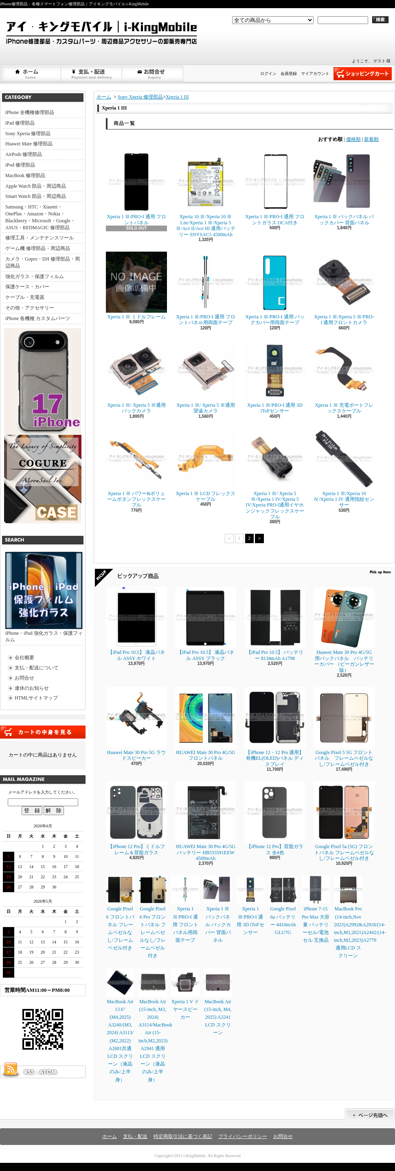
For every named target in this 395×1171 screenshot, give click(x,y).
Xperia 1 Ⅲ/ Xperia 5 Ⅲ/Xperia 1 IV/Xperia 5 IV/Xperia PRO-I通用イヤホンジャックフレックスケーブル (274, 474)
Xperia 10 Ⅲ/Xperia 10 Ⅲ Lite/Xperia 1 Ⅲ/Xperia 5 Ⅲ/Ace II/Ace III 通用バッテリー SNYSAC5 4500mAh (205, 194)
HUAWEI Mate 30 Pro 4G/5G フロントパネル (205, 724)
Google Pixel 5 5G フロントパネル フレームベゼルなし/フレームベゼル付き (344, 727)
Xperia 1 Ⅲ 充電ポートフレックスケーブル (344, 377)
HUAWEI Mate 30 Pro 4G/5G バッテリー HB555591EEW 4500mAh (205, 821)
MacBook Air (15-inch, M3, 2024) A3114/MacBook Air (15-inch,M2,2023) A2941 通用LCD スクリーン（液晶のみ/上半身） (155, 1025)
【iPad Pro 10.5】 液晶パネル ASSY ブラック (205, 624)
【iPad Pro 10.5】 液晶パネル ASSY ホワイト (136, 624)
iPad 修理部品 (20, 123)
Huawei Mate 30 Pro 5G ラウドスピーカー (136, 724)
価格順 (353, 139)
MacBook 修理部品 (25, 175)
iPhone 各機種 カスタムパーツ (37, 318)
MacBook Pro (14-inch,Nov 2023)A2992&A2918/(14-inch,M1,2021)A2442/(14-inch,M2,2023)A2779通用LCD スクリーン (360, 916)
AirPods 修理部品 (23, 154)
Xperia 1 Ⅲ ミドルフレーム (136, 286)
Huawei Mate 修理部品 (29, 144)
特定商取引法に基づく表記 (183, 1136)
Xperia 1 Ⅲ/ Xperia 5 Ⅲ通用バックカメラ (136, 377)
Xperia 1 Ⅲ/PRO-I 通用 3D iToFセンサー (274, 377)
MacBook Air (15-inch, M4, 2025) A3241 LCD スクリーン (218, 1002)
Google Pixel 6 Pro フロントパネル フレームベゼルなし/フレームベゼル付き (152, 916)
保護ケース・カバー (27, 286)
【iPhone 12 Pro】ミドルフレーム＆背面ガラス (136, 818)
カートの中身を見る (43, 732)
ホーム (30, 73)
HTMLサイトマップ (36, 698)
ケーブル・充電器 (24, 297)
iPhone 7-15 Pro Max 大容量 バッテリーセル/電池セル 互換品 (315, 909)
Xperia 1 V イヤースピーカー (185, 994)
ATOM (48, 1072)
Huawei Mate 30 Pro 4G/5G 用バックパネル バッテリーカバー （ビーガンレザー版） (344, 630)
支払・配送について (92, 73)
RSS (29, 1072)
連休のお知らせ (32, 688)
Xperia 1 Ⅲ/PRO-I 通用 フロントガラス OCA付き (274, 188)
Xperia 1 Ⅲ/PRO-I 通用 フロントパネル (136, 188)
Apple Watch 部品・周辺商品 (35, 186)
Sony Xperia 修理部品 (27, 133)
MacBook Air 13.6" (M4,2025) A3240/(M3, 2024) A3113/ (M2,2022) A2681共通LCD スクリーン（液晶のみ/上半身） (120, 1025)
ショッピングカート (363, 73)
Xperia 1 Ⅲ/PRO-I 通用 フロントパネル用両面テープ (205, 288)
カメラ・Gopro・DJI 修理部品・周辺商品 (42, 262)
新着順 (371, 139)
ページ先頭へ (370, 1114)
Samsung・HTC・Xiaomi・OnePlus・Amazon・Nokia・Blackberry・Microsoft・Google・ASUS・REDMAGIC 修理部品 (40, 217)
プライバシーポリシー (242, 1136)
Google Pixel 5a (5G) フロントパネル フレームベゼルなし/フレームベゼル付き (344, 821)
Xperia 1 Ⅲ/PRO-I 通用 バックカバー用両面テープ (274, 288)
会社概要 (24, 657)
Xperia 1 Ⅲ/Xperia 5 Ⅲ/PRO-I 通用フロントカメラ (344, 288)
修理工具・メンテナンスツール (39, 238)
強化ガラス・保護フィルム (34, 276)
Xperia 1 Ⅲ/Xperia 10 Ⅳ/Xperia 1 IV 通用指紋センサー (344, 468)
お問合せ (153, 73)
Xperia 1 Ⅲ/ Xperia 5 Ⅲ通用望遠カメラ (205, 377)
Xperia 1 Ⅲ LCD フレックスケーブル (205, 465)
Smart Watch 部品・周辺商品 (35, 196)
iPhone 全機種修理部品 (29, 112)
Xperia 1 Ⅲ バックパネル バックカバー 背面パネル (344, 188)
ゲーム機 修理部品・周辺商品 (37, 248)
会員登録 (289, 73)
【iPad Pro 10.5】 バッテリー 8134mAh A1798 (274, 624)
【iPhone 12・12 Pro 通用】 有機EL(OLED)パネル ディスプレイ (274, 727)
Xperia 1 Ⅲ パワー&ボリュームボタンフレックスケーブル (136, 468)
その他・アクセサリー (29, 308)
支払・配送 (135, 1136)
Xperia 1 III (177, 97)
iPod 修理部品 (20, 165)
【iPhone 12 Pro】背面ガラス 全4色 (274, 818)
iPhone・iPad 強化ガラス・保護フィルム (44, 597)
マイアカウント (315, 73)
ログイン (268, 73)
